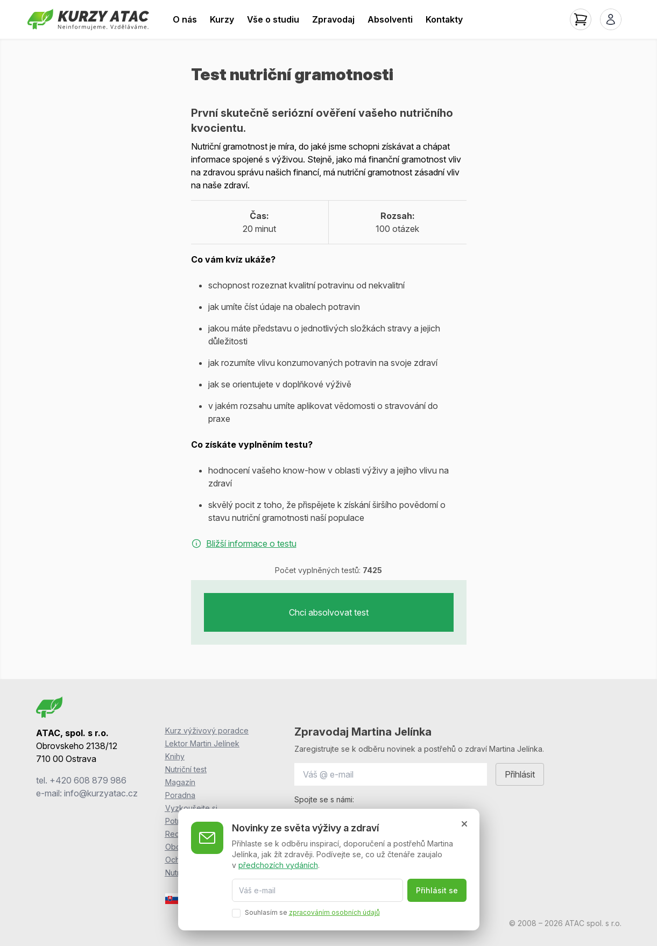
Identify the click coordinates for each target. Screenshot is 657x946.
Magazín (180, 782)
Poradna (180, 795)
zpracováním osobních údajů (334, 912)
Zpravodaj (333, 19)
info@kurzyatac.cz (101, 793)
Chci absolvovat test (329, 612)
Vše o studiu (273, 19)
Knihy (175, 756)
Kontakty (444, 19)
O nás (185, 19)
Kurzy (222, 19)
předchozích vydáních (278, 864)
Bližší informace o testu (243, 543)
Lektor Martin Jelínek (202, 743)
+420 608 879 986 (88, 780)
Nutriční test (186, 769)
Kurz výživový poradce (207, 730)
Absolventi (390, 19)
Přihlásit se (437, 889)
